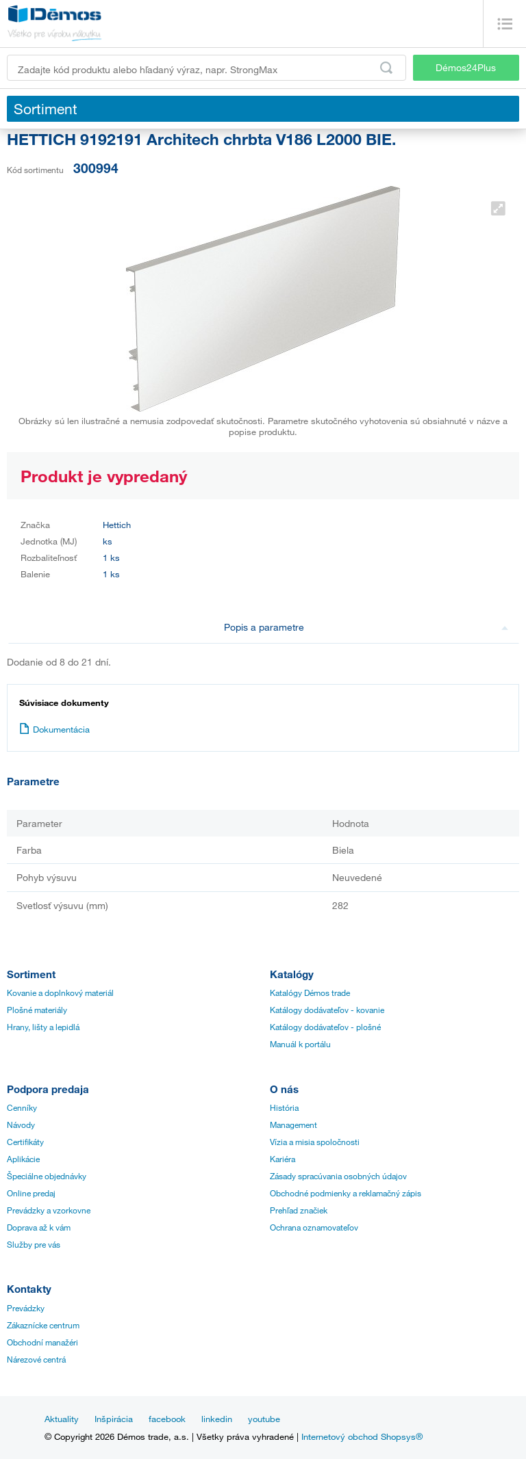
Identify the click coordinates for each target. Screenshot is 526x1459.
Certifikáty (25, 1141)
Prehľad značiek (298, 1210)
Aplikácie (23, 1158)
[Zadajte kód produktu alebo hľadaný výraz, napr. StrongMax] (206, 67)
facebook (167, 1418)
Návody (21, 1124)
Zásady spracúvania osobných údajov (338, 1175)
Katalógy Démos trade (310, 992)
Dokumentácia (54, 729)
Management (293, 1124)
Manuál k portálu (300, 1043)
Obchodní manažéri (42, 1342)
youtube (264, 1418)
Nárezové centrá (36, 1359)
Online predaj (31, 1192)
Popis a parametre (366, 627)
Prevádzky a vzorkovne (48, 1210)
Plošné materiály (37, 1009)
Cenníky (22, 1107)
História (284, 1107)
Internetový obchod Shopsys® (362, 1436)
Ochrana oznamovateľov (314, 1227)
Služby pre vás (33, 1244)
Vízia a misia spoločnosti (315, 1141)
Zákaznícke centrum (43, 1324)
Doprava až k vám (39, 1227)
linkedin (216, 1418)
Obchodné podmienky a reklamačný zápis (345, 1192)
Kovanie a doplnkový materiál (60, 992)
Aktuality (62, 1418)
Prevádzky (26, 1307)
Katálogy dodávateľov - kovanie (327, 1009)
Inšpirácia (114, 1418)
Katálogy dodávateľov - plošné (325, 1026)
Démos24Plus (466, 67)
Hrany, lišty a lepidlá (43, 1026)
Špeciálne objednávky (46, 1175)
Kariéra (282, 1158)
